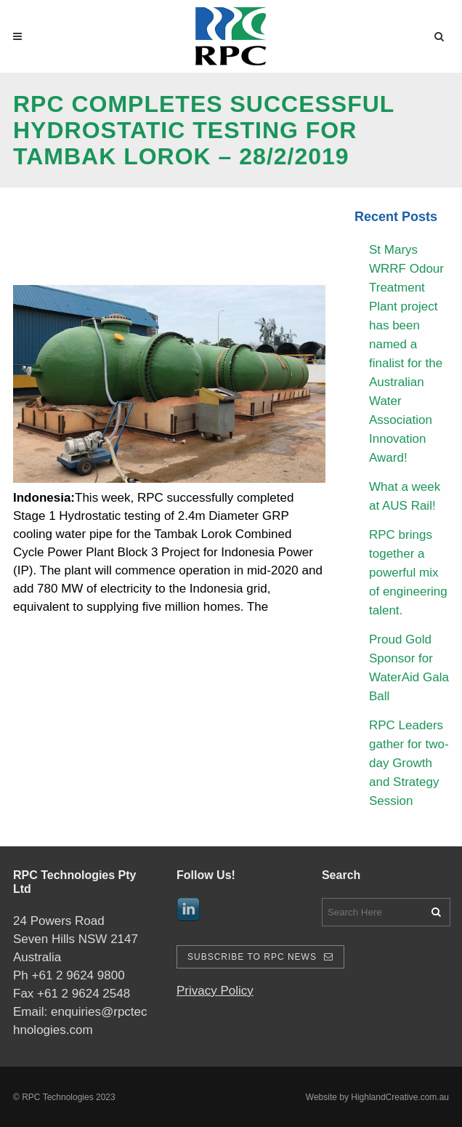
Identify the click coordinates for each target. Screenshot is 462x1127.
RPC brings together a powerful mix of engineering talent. (408, 572)
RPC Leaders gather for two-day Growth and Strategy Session (409, 763)
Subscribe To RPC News (260, 957)
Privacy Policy (215, 991)
